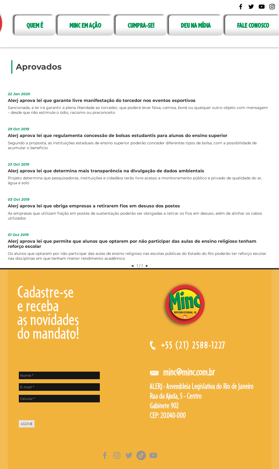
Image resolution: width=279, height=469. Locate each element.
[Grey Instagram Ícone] (117, 455)
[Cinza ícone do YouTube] (153, 455)
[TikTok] (141, 455)
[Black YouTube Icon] (261, 6)
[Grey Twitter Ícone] (129, 455)
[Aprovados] (39, 67)
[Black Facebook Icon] (240, 6)
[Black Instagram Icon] (272, 6)
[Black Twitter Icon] (251, 6)
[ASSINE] (26, 423)
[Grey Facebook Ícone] (105, 455)
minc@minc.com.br (189, 372)
